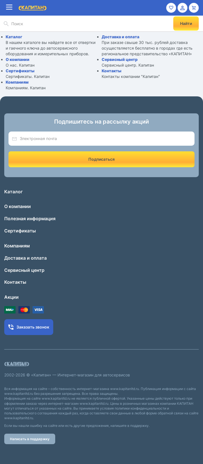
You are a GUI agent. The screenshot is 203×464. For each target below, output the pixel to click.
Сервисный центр (120, 59)
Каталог (14, 36)
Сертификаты (20, 70)
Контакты (111, 70)
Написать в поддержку (30, 439)
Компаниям (17, 82)
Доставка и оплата (120, 36)
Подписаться (101, 159)
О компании (17, 59)
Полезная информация (29, 218)
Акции (11, 297)
